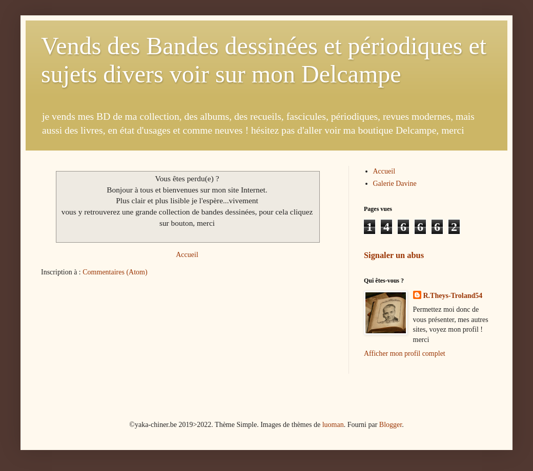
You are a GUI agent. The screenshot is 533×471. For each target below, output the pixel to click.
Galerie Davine (395, 183)
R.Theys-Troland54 (453, 295)
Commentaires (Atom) (115, 272)
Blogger (390, 425)
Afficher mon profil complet (404, 353)
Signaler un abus (394, 255)
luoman (333, 425)
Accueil (187, 255)
